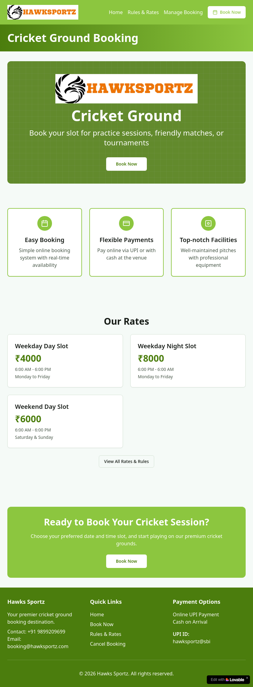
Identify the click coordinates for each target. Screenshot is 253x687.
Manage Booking (183, 12)
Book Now (227, 12)
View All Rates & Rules (126, 461)
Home (116, 12)
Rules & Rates (143, 12)
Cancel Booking (107, 643)
